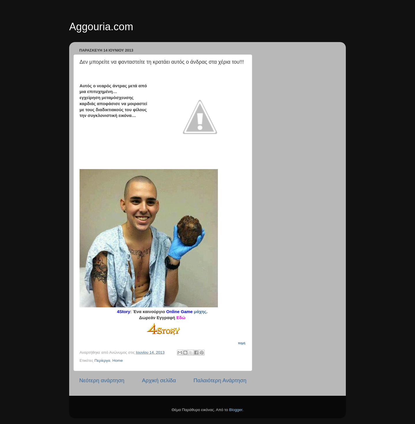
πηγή (242, 343)
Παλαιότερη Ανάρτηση (219, 380)
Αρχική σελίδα (159, 380)
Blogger (235, 410)
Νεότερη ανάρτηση (101, 380)
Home (117, 360)
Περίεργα (102, 360)
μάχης (200, 311)
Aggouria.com (101, 27)
